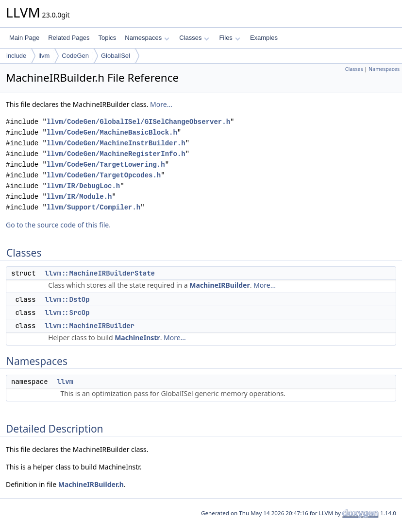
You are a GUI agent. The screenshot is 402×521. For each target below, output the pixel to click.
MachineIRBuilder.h (91, 484)
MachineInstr (137, 337)
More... (161, 104)
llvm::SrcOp (67, 312)
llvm (44, 55)
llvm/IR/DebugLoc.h (83, 186)
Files (229, 37)
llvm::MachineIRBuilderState (100, 273)
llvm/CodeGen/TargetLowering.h (106, 164)
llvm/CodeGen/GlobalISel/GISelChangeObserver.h (138, 121)
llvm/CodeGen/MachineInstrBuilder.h (116, 143)
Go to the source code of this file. (58, 224)
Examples (264, 37)
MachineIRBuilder (219, 285)
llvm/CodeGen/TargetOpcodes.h (104, 175)
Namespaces (147, 37)
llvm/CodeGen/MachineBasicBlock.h (112, 132)
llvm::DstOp (67, 299)
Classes (194, 37)
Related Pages (68, 37)
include (16, 55)
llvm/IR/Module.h (79, 196)
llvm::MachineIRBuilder (89, 325)
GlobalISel (115, 55)
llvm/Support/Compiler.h (93, 207)
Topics (107, 37)
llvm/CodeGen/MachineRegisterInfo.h (116, 153)
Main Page (24, 37)
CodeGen (75, 55)
